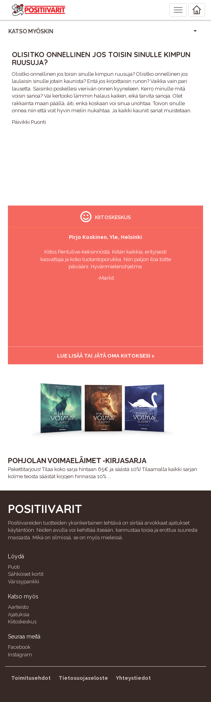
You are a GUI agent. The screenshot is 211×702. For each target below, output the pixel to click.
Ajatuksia (18, 614)
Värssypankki (23, 582)
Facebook (19, 647)
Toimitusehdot (31, 678)
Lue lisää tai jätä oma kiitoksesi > (105, 356)
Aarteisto (18, 607)
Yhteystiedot (133, 678)
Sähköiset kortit (26, 574)
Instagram (20, 655)
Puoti (14, 567)
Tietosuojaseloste (83, 678)
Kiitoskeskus (22, 622)
